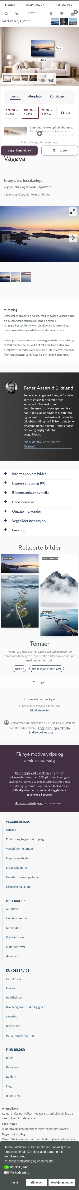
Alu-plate (12, 909)
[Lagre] (59, 151)
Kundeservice (17, 970)
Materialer (15, 901)
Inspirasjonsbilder (18, 858)
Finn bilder (15, 1049)
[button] (6, 1167)
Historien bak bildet (18, 887)
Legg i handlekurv (19, 150)
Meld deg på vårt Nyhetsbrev (33, 773)
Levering (11, 1016)
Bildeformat (13, 1096)
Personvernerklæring (20, 1035)
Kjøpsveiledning (16, 867)
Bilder (10, 5)
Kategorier (13, 1067)
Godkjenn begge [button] (62, 1182)
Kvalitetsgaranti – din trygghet (25, 1007)
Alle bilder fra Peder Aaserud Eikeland (42, 444)
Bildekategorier (39, 710)
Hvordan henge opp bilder (23, 877)
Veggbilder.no (18, 821)
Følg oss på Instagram (29, 803)
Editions (11, 1076)
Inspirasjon (35, 5)
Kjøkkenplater (15, 937)
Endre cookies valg (41, 732)
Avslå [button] (14, 1182)
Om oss (11, 830)
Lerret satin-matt (17, 918)
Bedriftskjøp (14, 997)
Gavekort (12, 956)
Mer (65, 113)
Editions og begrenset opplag (25, 839)
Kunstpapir (13, 928)
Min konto (12, 988)
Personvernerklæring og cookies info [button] (28, 1161)
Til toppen (39, 682)
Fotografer (65, 5)
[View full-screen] (73, 211)
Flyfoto (24, 21)
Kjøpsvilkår (13, 1026)
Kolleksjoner (10, 21)
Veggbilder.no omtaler (20, 848)
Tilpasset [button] (37, 1182)
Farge (9, 1086)
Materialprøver (15, 947)
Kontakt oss (13, 978)
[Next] (73, 238)
